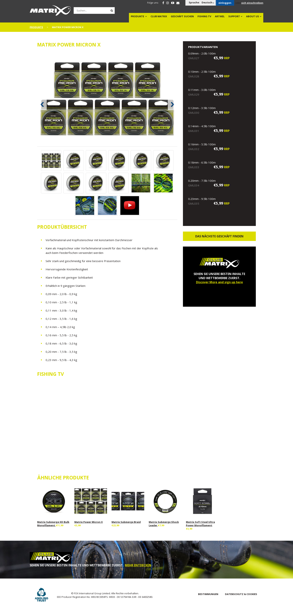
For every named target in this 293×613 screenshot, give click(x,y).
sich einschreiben (252, 2)
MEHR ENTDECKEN (138, 565)
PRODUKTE (137, 16)
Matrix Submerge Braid (126, 522)
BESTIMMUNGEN (208, 594)
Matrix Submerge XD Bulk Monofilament (53, 523)
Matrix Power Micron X (88, 522)
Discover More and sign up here (219, 282)
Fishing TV (204, 16)
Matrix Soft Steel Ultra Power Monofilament (200, 523)
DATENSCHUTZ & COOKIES (241, 594)
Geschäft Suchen (182, 16)
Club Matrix (159, 16)
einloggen (224, 2)
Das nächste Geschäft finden (219, 236)
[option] (107, 99)
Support (234, 16)
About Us (252, 16)
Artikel (220, 16)
